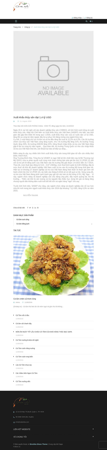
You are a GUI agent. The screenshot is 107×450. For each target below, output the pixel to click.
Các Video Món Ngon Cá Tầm (26, 373)
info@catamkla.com (22, 422)
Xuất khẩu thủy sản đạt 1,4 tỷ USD (32, 117)
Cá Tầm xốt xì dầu (22, 315)
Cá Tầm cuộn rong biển (24, 357)
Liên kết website (53, 429)
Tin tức (17, 230)
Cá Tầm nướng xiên (23, 381)
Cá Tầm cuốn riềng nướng (25, 348)
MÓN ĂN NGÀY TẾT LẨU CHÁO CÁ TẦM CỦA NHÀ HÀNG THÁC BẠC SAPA (44, 332)
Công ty (27, 27)
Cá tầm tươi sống (22, 219)
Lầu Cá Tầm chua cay (24, 365)
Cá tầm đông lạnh (22, 224)
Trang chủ (17, 27)
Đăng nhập (78, 18)
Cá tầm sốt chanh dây (24, 323)
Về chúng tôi (53, 437)
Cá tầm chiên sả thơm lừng (24, 299)
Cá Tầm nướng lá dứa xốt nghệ (27, 340)
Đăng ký (89, 18)
